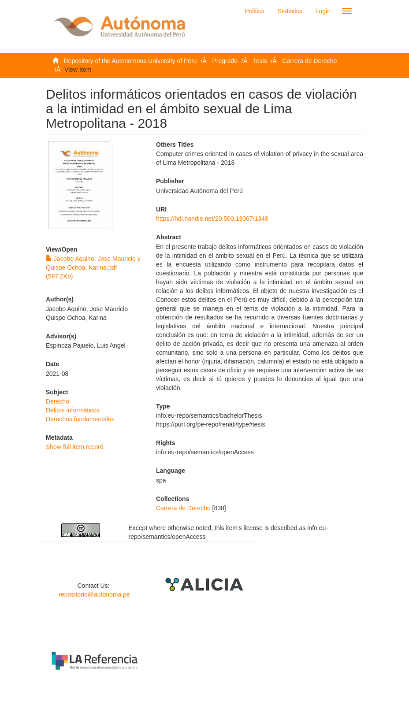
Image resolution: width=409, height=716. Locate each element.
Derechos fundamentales (80, 419)
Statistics (290, 11)
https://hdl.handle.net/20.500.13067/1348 (212, 218)
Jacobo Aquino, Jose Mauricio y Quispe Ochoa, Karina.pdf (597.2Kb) (93, 267)
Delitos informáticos (73, 410)
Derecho (57, 401)
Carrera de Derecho (310, 60)
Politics (254, 11)
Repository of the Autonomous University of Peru (130, 60)
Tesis (260, 60)
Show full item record (75, 446)
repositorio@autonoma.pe (94, 594)
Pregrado (225, 60)
